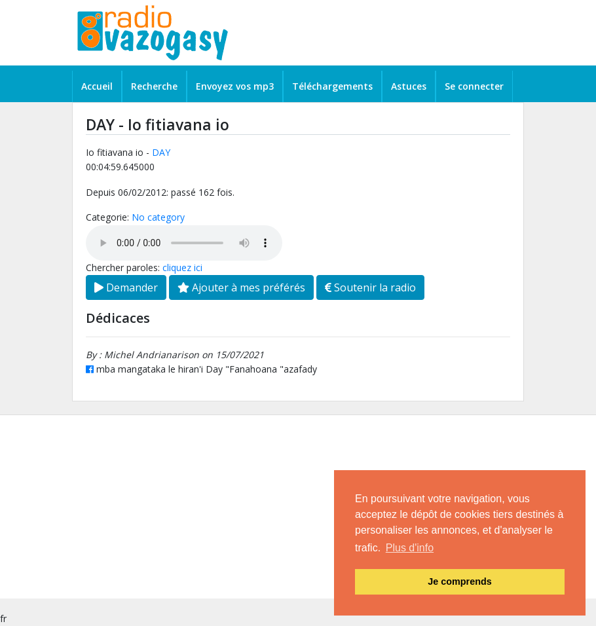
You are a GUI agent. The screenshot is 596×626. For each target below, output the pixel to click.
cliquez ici (182, 267)
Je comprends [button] (460, 581)
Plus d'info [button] (410, 547)
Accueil (97, 86)
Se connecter (474, 86)
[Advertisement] (298, 506)
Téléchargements (332, 86)
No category (158, 217)
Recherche (154, 86)
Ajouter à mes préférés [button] (241, 287)
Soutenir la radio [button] (370, 287)
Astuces (408, 86)
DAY (161, 152)
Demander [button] (126, 287)
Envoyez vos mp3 (235, 86)
